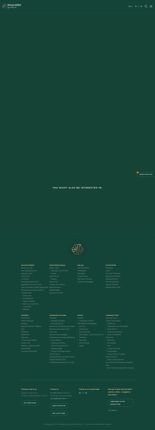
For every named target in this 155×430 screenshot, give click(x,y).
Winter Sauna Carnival (115, 359)
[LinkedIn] (141, 6)
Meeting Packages (58, 321)
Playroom (24, 337)
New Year (82, 340)
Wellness (26, 309)
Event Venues (56, 340)
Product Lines (83, 276)
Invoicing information (115, 332)
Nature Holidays (29, 301)
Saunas (53, 273)
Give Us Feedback (114, 335)
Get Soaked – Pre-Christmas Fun (91, 335)
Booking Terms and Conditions (32, 290)
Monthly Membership (29, 351)
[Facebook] (136, 6)
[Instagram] (138, 6)
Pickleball (24, 332)
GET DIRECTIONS (30, 403)
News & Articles (111, 357)
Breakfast (109, 268)
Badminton (25, 335)
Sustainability (112, 351)
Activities (24, 315)
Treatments (82, 271)
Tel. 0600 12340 (55, 393)
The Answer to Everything (87, 323)
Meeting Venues (57, 323)
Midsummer (83, 329)
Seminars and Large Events (59, 329)
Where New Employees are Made (62, 326)
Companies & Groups (57, 315)
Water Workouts (27, 321)
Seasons (81, 318)
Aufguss (54, 279)
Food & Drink (111, 265)
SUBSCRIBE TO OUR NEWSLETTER (117, 403)
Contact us (111, 323)
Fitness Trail (25, 343)
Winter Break (84, 343)
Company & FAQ (112, 315)
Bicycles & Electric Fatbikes (31, 326)
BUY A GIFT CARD (59, 413)
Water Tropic (54, 268)
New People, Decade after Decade (120, 368)
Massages (81, 273)
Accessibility (111, 343)
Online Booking (83, 268)
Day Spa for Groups (85, 279)
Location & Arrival (113, 348)
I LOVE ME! (27, 307)
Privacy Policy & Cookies (116, 354)
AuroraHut (25, 279)
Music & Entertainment (59, 346)
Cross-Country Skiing (28, 340)
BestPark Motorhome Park (31, 284)
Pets (109, 346)
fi (129, 6)
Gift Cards (110, 340)
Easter (81, 346)
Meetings (52, 318)
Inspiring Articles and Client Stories (62, 357)
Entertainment (28, 298)
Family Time (27, 296)
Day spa (81, 265)
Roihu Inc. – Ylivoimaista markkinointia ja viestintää (94, 424)
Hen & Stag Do (54, 354)
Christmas (82, 337)
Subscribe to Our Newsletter (117, 326)
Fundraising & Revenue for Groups (61, 362)
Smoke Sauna (54, 290)
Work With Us (112, 329)
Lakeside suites (26, 273)
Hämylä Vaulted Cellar (57, 359)
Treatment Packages (85, 282)
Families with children (57, 284)
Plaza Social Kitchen (113, 276)
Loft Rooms (25, 276)
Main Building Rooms (29, 271)
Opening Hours (111, 318)
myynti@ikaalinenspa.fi (58, 398)
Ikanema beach (55, 287)
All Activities (25, 318)
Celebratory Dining (58, 343)
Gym (23, 329)
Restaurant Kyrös (112, 279)
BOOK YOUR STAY (59, 405)
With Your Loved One (31, 304)
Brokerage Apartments (29, 282)
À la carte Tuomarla (113, 273)
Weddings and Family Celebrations (62, 337)
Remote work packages (58, 335)
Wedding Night (56, 348)
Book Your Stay (146, 174)
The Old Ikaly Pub (112, 282)
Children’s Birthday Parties (60, 351)
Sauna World (54, 276)
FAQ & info (109, 337)
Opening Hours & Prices (59, 271)
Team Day (53, 332)
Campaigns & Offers (86, 321)
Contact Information (113, 321)
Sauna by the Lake (56, 293)
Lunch (108, 271)
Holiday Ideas (26, 293)
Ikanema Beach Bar (113, 287)
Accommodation (27, 265)
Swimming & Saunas (57, 265)
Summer (82, 326)
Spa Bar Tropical (112, 284)
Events (80, 315)
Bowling (24, 323)
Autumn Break (84, 332)
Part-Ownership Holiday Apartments (34, 287)
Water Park (53, 282)
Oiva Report (112, 410)
